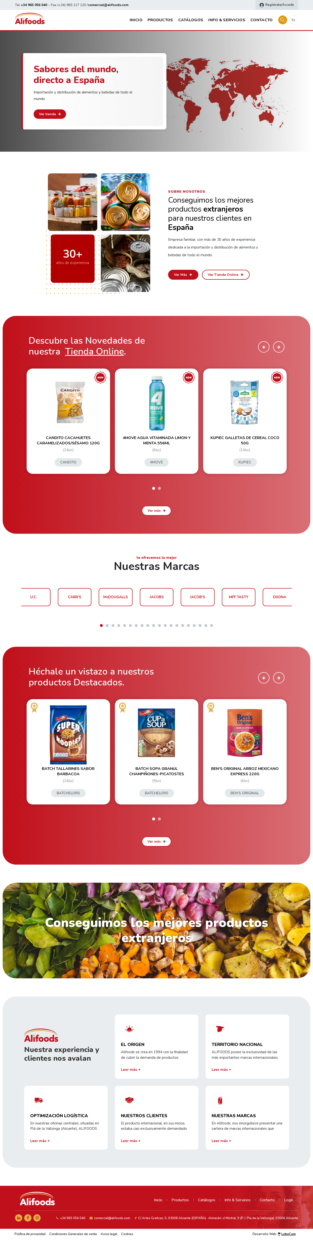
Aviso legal (109, 1234)
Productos (160, 20)
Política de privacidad (30, 1234)
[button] (153, 488)
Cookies (127, 1234)
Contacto (261, 20)
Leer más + (131, 1069)
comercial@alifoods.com (108, 5)
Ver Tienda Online (226, 274)
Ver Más (183, 274)
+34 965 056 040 (34, 5)
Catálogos (190, 20)
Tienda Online (94, 351)
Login (288, 1200)
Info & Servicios (226, 20)
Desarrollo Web (274, 1234)
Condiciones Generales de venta (73, 1234)
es (293, 20)
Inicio (136, 20)
